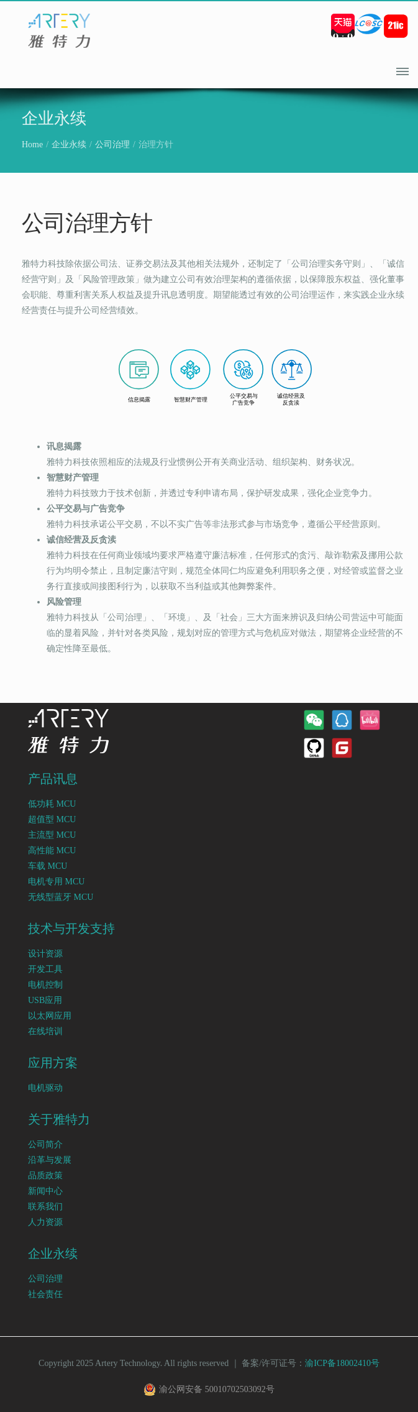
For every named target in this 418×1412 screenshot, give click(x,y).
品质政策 (45, 1175)
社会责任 (45, 1294)
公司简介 (45, 1144)
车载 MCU (47, 866)
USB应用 (45, 1000)
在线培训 (45, 1031)
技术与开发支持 (71, 928)
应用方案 (53, 1063)
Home (32, 144)
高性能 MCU (52, 850)
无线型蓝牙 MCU (60, 897)
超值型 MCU (52, 819)
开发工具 (45, 969)
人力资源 (45, 1222)
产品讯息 (53, 779)
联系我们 (45, 1206)
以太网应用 (49, 1015)
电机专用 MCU (56, 881)
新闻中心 (45, 1191)
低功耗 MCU (52, 804)
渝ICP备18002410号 (342, 1363)
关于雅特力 (59, 1119)
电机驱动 (45, 1088)
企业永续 (69, 144)
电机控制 (45, 984)
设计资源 (45, 953)
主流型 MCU (52, 835)
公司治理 (112, 144)
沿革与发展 (49, 1160)
